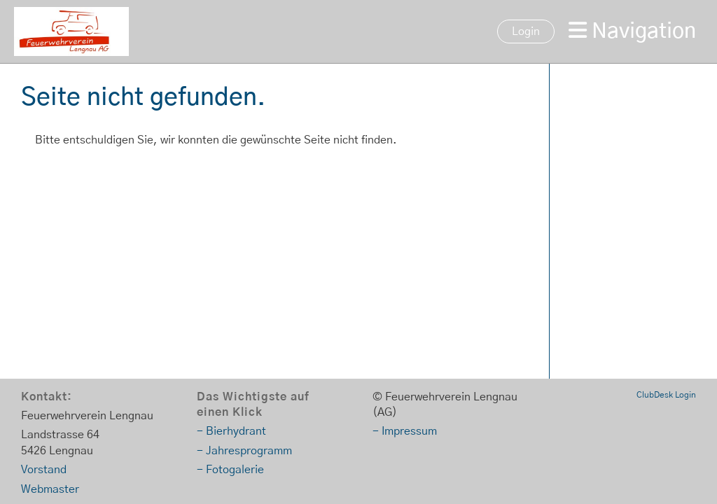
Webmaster (50, 489)
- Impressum (405, 431)
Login (526, 31)
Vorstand (44, 469)
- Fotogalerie (230, 469)
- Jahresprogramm (244, 450)
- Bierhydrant (231, 431)
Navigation (632, 31)
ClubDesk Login (666, 395)
